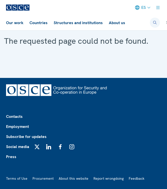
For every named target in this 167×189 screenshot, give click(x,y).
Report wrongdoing (108, 178)
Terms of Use (16, 178)
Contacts (14, 116)
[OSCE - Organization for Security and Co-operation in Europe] (17, 8)
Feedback (136, 178)
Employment (17, 126)
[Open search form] (155, 23)
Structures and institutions (78, 22)
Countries (38, 22)
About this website (73, 178)
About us (117, 22)
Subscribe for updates (26, 136)
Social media (17, 146)
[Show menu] (158, 8)
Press (11, 156)
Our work (14, 22)
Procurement (43, 178)
